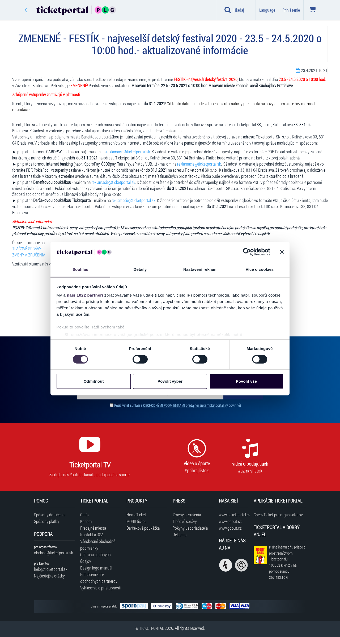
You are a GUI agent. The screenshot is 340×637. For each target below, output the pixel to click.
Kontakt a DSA (92, 534)
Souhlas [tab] (80, 269)
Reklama (179, 534)
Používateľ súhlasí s (177, 405)
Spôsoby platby (46, 521)
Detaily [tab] (140, 269)
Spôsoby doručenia (49, 514)
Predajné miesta (93, 528)
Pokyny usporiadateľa (190, 528)
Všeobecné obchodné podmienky (97, 544)
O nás (84, 514)
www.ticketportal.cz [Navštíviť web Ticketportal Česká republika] (233, 514)
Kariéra (86, 521)
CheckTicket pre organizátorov (278, 514)
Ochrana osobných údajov (95, 558)
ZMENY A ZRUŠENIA (28, 255)
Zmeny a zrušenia (187, 514)
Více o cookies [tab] (260, 269)
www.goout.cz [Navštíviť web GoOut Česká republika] (230, 528)
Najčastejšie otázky (49, 576)
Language (267, 10)
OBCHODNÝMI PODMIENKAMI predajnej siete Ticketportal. (184, 405)
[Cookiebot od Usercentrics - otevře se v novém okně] (247, 252)
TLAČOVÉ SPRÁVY (26, 248)
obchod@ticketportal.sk (53, 552)
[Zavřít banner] (282, 252)
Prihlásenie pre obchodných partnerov (98, 578)
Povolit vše (246, 381)
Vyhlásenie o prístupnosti (100, 587)
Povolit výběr (170, 381)
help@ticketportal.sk (50, 569)
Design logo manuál (96, 568)
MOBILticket (136, 521)
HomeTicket (136, 514)
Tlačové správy (185, 521)
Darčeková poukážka (143, 528)
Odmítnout (94, 381)
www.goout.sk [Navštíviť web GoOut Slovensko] (230, 521)
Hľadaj (234, 9)
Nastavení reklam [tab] (199, 269)
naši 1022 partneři (85, 295)
